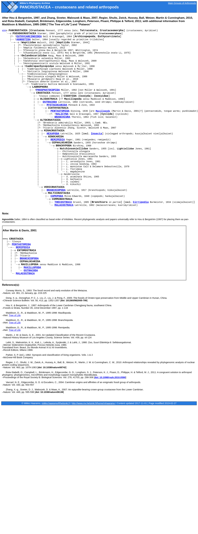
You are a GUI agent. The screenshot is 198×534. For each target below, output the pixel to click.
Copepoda (57, 196)
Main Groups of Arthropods (182, 3)
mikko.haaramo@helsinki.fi (56, 403)
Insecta (96, 133)
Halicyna (62, 114)
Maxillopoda (32, 267)
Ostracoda (50, 101)
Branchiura (62, 117)
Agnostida (23, 39)
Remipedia (58, 139)
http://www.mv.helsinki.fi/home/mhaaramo (93, 403)
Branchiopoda (56, 190)
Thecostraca (63, 202)
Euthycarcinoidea (29, 36)
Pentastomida (60, 110)
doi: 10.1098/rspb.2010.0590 (109, 377)
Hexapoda (53, 133)
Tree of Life (15, 315)
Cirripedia (141, 202)
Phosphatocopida (48, 89)
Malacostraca (64, 205)
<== (4, 30)
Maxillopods (103, 111)
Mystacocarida (57, 104)
